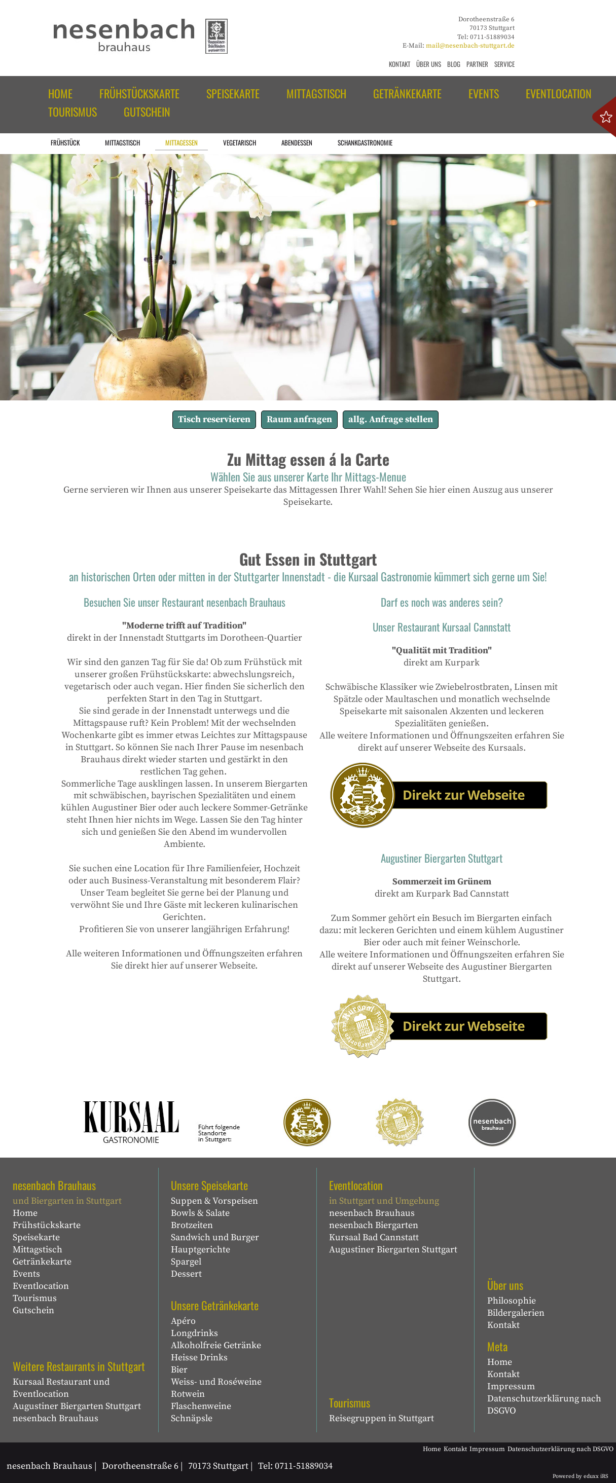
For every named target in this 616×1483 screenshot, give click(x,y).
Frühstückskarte (47, 1225)
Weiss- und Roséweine (216, 1382)
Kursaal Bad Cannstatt (374, 1237)
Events (26, 1274)
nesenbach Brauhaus (55, 1418)
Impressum (511, 1386)
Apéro (183, 1321)
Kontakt (503, 1325)
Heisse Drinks (199, 1357)
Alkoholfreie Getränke (216, 1345)
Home (25, 1213)
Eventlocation (41, 1286)
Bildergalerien (516, 1313)
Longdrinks (194, 1333)
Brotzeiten (192, 1225)
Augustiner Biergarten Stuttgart (77, 1406)
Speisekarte (36, 1237)
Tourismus (35, 1298)
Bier (179, 1370)
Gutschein (33, 1310)
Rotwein (188, 1394)
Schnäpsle (191, 1418)
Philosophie (511, 1301)
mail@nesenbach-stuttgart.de (470, 46)
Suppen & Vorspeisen (214, 1201)
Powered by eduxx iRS (580, 1476)
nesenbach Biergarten (373, 1225)
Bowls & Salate (200, 1213)
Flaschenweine (201, 1406)
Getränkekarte (42, 1262)
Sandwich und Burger (215, 1237)
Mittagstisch (37, 1249)
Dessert (186, 1274)
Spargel (186, 1262)
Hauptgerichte (200, 1249)
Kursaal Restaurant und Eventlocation (61, 1388)
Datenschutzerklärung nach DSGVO (544, 1405)
